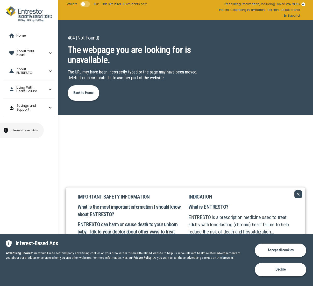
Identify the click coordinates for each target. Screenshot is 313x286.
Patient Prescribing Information (242, 10)
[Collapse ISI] (298, 194)
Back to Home (83, 93)
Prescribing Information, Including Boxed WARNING (262, 4)
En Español (292, 15)
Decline (281, 269)
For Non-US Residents (284, 10)
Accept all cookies (281, 250)
